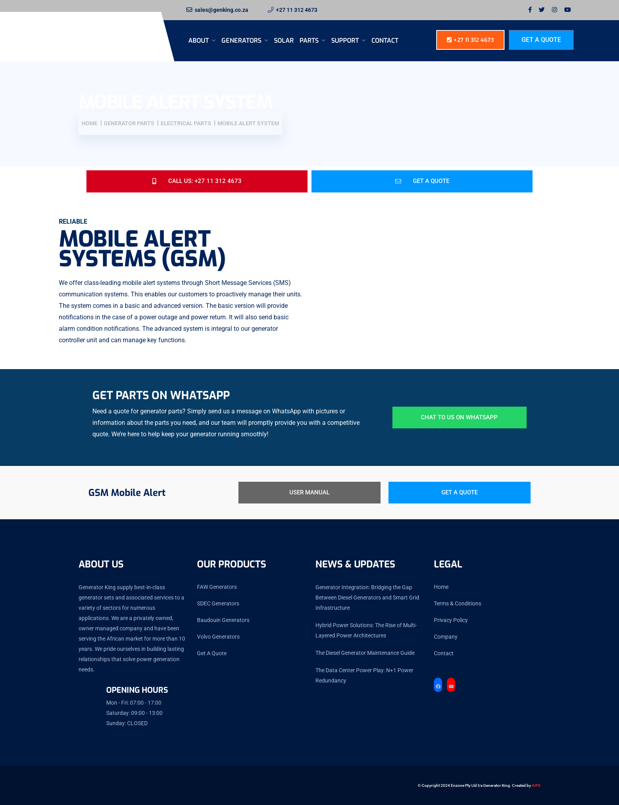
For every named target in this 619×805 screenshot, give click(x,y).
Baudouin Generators (223, 620)
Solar (284, 40)
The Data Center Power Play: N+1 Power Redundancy (364, 675)
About (199, 40)
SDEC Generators (218, 603)
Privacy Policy (451, 620)
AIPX (536, 785)
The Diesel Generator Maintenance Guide (365, 653)
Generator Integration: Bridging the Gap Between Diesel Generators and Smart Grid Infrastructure (367, 597)
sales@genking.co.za (221, 10)
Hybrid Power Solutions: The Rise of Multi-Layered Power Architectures (366, 630)
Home (441, 587)
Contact (384, 40)
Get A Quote (541, 39)
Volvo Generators (218, 636)
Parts (310, 40)
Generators (242, 40)
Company (446, 636)
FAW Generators (217, 587)
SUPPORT (345, 40)
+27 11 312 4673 (296, 10)
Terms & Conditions (457, 603)
